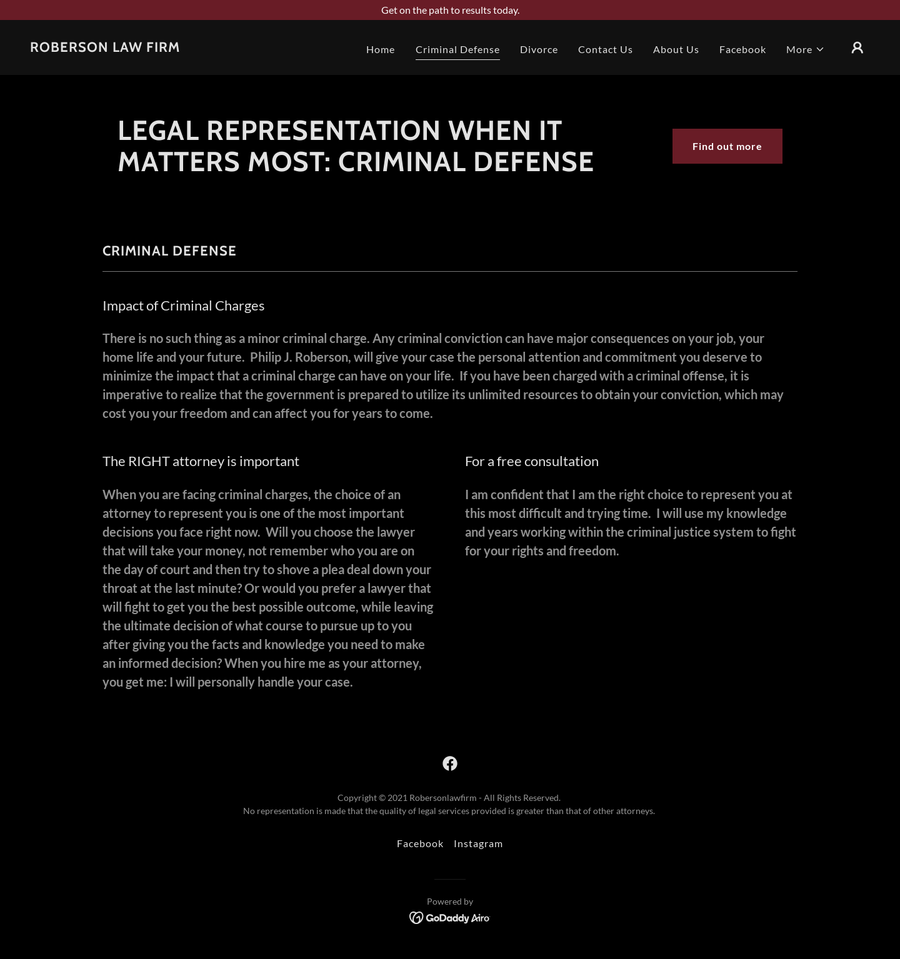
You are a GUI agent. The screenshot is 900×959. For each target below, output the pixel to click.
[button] (805, 49)
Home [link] (380, 49)
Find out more (727, 146)
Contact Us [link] (605, 49)
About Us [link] (676, 49)
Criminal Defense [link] (458, 49)
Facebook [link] (742, 49)
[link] (105, 48)
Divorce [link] (539, 49)
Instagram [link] (478, 843)
